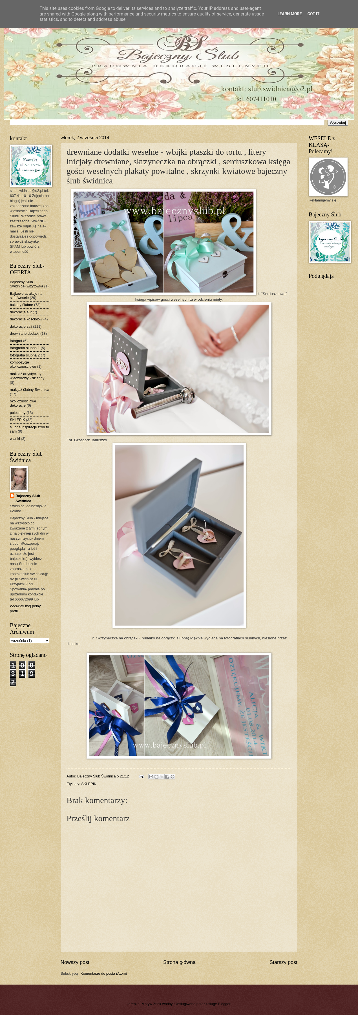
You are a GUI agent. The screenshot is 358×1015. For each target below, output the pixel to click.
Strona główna (179, 962)
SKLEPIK (88, 784)
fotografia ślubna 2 (25, 355)
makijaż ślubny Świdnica (29, 389)
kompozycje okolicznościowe (23, 364)
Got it (313, 14)
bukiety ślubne (21, 305)
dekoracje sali (21, 326)
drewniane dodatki (24, 333)
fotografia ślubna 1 (25, 348)
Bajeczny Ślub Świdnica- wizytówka (26, 284)
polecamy (17, 413)
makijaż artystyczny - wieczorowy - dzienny (27, 376)
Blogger (224, 1004)
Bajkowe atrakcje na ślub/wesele (26, 295)
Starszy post (283, 962)
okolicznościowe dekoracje (23, 403)
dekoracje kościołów (26, 319)
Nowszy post (75, 962)
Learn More (289, 14)
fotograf (16, 341)
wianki (15, 438)
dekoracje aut (21, 312)
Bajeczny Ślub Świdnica (28, 498)
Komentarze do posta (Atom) (104, 973)
